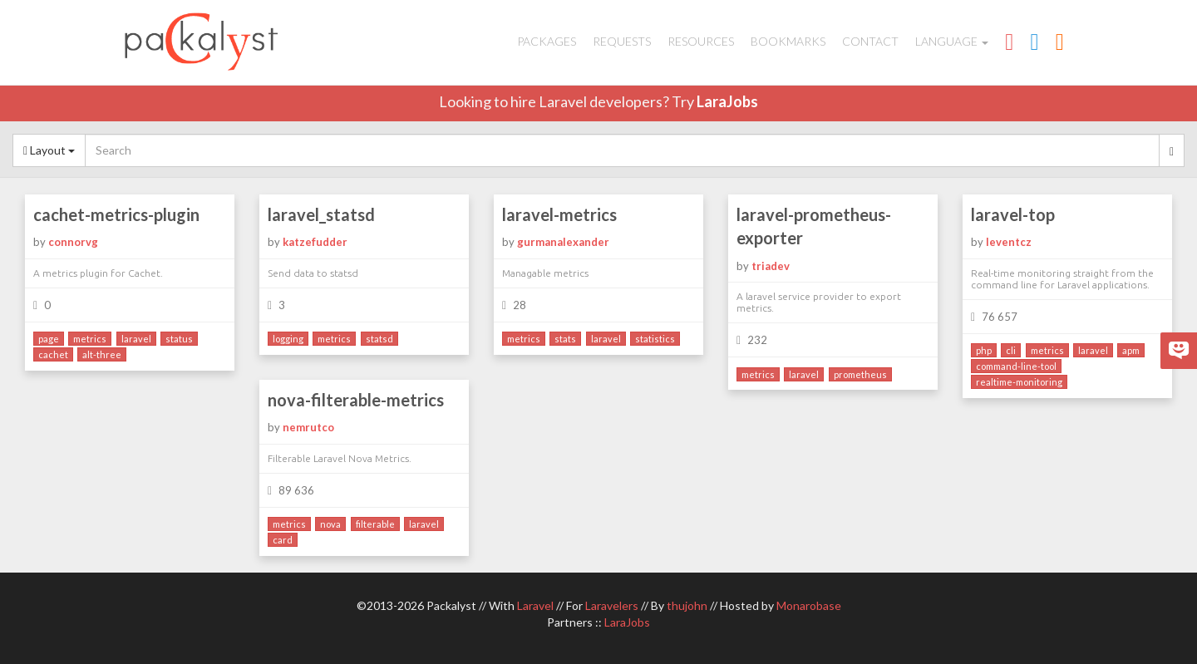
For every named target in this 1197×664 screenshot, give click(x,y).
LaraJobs (727, 101)
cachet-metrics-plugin (116, 214)
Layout (49, 150)
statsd (379, 338)
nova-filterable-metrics (356, 400)
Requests (622, 41)
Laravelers (611, 605)
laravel (136, 338)
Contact (870, 41)
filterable (375, 524)
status (179, 338)
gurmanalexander (563, 241)
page (48, 338)
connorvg (73, 241)
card (283, 539)
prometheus (860, 374)
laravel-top (1013, 214)
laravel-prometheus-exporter (813, 226)
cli (1011, 350)
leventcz (1009, 241)
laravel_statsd (321, 214)
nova (330, 524)
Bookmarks (788, 41)
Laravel (535, 605)
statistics (655, 338)
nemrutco (308, 427)
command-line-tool (1016, 366)
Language (951, 41)
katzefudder (315, 241)
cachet (53, 354)
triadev (770, 266)
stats (565, 338)
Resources (700, 41)
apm (1131, 350)
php (984, 350)
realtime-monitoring (1019, 381)
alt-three (101, 354)
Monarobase (808, 605)
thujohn (687, 605)
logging (288, 338)
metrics (89, 338)
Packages (546, 41)
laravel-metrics (559, 214)
